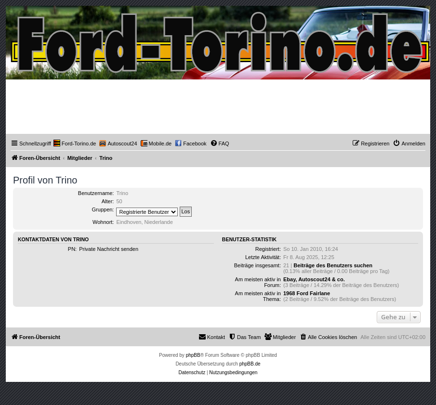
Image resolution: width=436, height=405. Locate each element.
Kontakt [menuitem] (211, 336)
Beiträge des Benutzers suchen (332, 265)
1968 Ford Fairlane (306, 293)
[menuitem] (74, 143)
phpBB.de (250, 363)
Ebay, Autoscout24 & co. (314, 279)
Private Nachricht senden (108, 249)
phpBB (193, 355)
